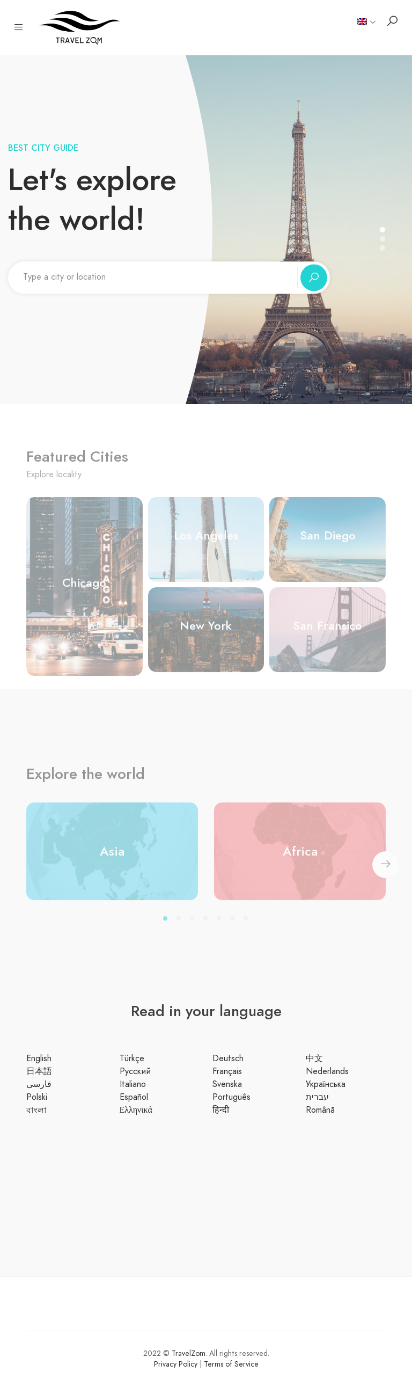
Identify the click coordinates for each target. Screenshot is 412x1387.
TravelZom (188, 1353)
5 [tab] (220, 925)
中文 (314, 1058)
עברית (317, 1097)
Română (320, 1110)
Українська (325, 1084)
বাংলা (36, 1110)
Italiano (133, 1084)
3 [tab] (194, 925)
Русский (135, 1071)
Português (231, 1097)
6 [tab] (234, 925)
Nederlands (327, 1071)
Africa (300, 856)
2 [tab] (180, 925)
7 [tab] (247, 925)
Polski (36, 1097)
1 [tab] (167, 925)
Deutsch (228, 1058)
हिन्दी (220, 1110)
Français (227, 1071)
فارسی (39, 1084)
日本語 (39, 1071)
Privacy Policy (177, 1364)
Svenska (227, 1084)
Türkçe (132, 1058)
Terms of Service (231, 1364)
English (39, 1058)
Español (134, 1097)
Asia (112, 856)
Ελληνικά (136, 1110)
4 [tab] (207, 925)
